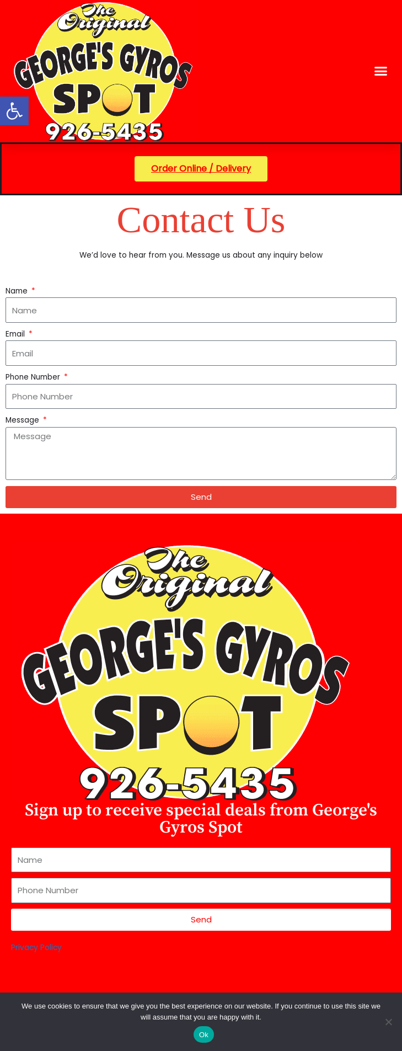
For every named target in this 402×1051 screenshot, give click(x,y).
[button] (14, 111)
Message (23, 420)
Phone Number (34, 377)
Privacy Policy (36, 947)
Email (16, 334)
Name (18, 291)
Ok (203, 1035)
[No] (388, 1021)
